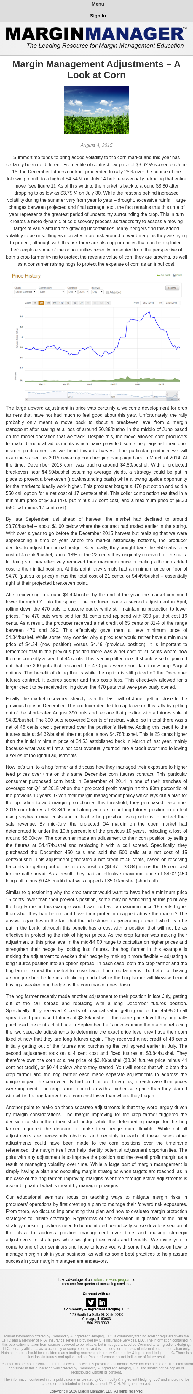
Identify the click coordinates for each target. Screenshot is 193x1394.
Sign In (98, 15)
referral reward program (112, 1280)
